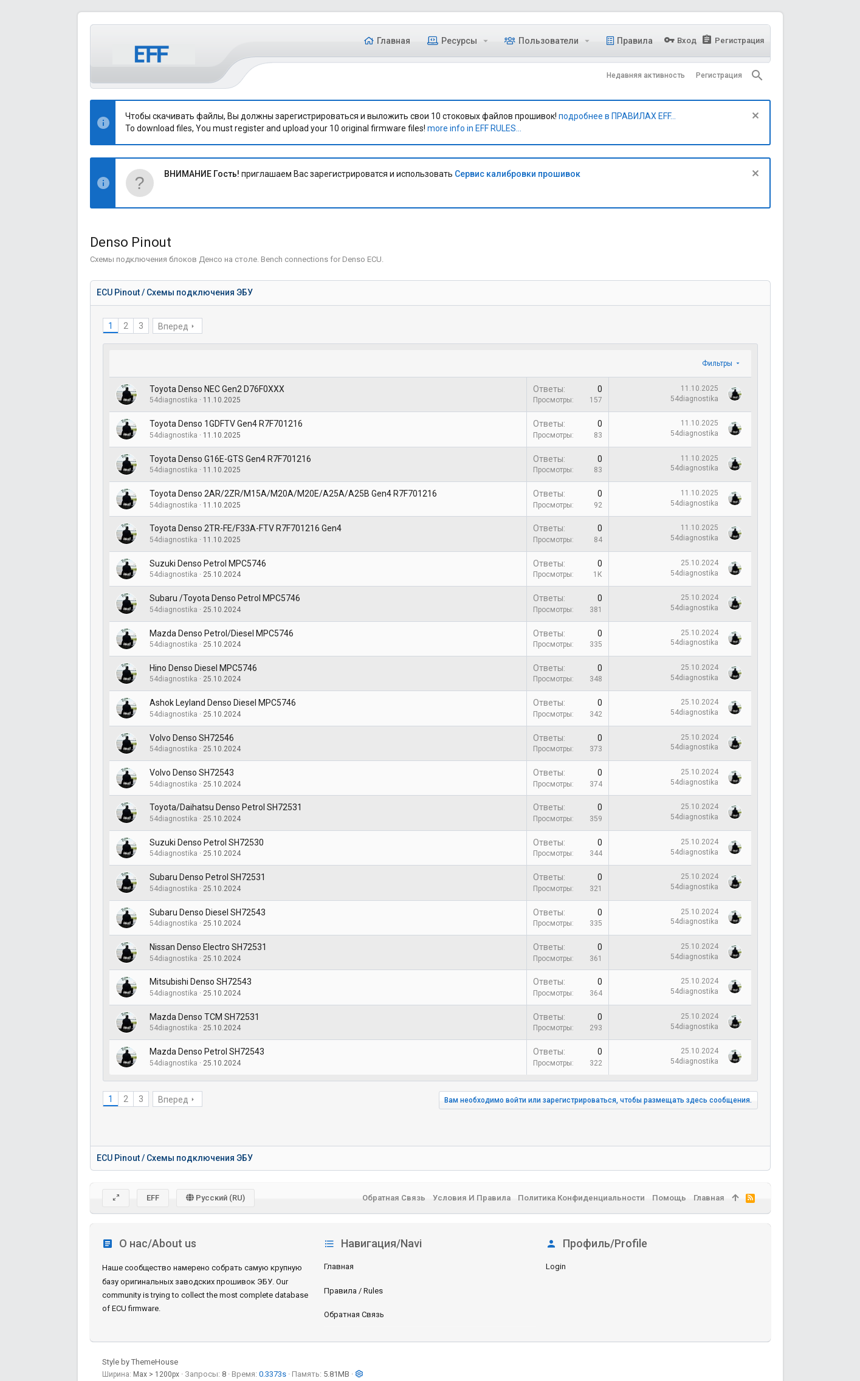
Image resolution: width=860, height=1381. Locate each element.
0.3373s (272, 1374)
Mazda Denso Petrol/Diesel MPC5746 (222, 633)
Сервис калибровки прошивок (517, 174)
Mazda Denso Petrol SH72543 (207, 1051)
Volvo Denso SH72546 (192, 738)
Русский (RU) (215, 1197)
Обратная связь (354, 1314)
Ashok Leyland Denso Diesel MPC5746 (223, 703)
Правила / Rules (353, 1290)
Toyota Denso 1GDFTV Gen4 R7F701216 (226, 424)
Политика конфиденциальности (581, 1197)
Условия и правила (472, 1197)
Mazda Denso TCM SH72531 (205, 1017)
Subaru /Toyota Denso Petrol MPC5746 (225, 598)
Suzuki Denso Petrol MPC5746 (208, 563)
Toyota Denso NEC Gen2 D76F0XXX (217, 389)
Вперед (173, 326)
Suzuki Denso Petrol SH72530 (207, 842)
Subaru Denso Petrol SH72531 (208, 877)
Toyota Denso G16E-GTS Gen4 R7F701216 (230, 459)
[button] (485, 40)
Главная (339, 1266)
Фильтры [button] (717, 363)
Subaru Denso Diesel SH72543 (208, 912)
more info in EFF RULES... (474, 128)
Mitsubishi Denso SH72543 (201, 982)
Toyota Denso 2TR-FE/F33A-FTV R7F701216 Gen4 (246, 528)
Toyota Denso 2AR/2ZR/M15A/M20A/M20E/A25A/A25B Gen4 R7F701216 (293, 493)
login (556, 1266)
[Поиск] (757, 75)
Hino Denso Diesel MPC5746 (203, 668)
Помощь (669, 1197)
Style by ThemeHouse (140, 1361)
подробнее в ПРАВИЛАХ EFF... (617, 116)
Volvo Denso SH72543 (192, 772)
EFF (152, 1197)
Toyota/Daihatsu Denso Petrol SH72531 (226, 807)
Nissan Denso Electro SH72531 (208, 947)
